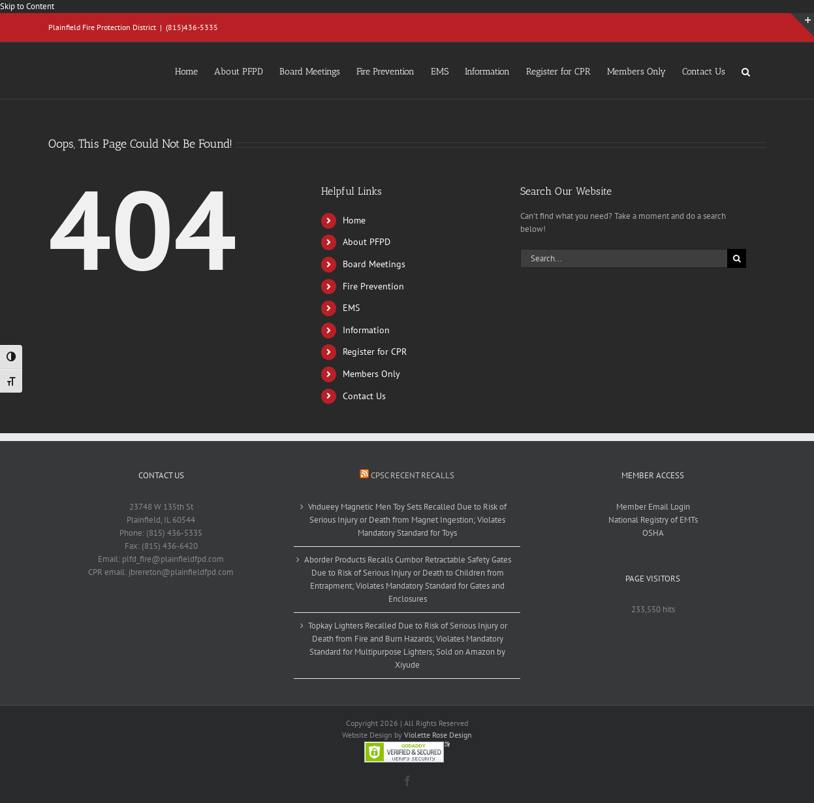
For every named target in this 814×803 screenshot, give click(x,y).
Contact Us (364, 396)
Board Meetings (374, 264)
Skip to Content (27, 6)
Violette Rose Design (438, 735)
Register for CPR (375, 351)
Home (354, 220)
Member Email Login (653, 506)
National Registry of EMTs (653, 519)
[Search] (736, 258)
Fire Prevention (373, 286)
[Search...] (624, 258)
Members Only (371, 374)
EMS (351, 308)
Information (366, 330)
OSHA (653, 532)
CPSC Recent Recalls (412, 475)
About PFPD (366, 242)
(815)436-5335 (192, 27)
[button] (746, 70)
